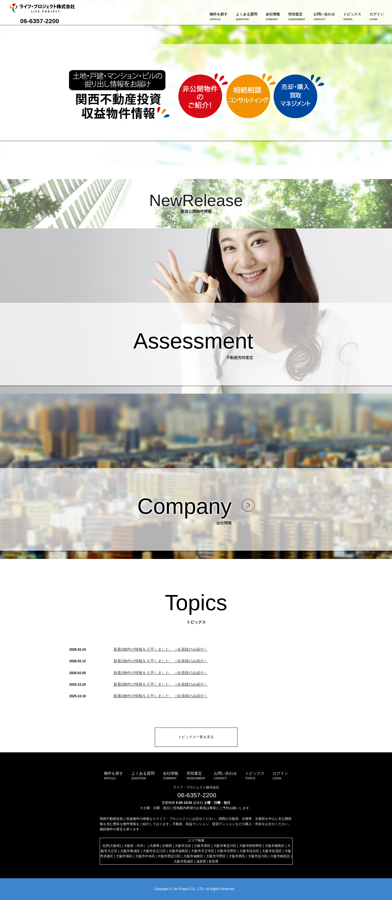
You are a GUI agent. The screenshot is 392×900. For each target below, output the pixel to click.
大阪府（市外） (135, 846)
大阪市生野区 (227, 851)
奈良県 (213, 861)
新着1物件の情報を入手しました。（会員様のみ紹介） (160, 649)
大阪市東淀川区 (224, 846)
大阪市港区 (202, 846)
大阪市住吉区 (249, 851)
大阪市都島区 (275, 846)
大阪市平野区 (216, 856)
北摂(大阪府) (111, 846)
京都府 (167, 846)
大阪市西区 (237, 856)
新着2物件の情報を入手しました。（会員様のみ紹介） (160, 684)
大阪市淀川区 (258, 856)
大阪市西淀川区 (169, 856)
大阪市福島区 (178, 851)
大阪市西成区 (183, 861)
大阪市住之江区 (154, 851)
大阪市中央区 (145, 856)
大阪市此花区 (272, 851)
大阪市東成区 (130, 851)
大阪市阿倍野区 (250, 846)
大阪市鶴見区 (280, 856)
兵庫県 (154, 846)
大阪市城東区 (193, 856)
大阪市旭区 (124, 856)
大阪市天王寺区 (202, 851)
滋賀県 (201, 861)
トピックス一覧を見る (196, 737)
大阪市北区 (183, 846)
